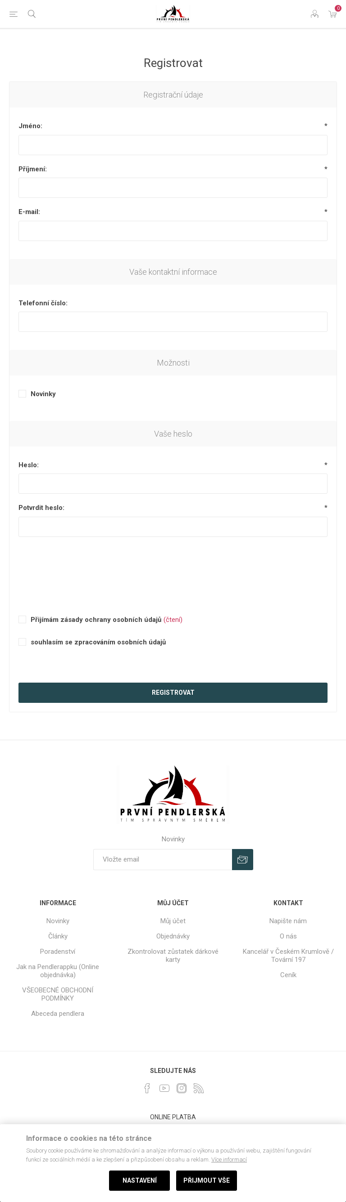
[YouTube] (164, 1088)
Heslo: (28, 465)
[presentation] (173, 565)
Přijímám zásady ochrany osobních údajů (96, 620)
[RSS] (198, 1088)
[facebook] (147, 1088)
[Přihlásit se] (162, 859)
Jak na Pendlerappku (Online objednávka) (57, 971)
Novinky (43, 394)
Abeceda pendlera (57, 1014)
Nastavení (140, 1180)
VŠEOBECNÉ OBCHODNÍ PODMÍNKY (57, 994)
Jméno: (30, 126)
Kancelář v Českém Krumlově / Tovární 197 (288, 955)
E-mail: (29, 212)
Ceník (288, 975)
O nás (288, 936)
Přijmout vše (206, 1180)
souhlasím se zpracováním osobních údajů (98, 642)
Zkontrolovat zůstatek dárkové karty (173, 955)
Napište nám (288, 921)
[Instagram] (181, 1088)
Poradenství (57, 951)
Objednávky (173, 936)
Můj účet (173, 921)
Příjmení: (32, 169)
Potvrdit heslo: (41, 508)
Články (58, 936)
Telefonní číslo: (43, 303)
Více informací (229, 1159)
